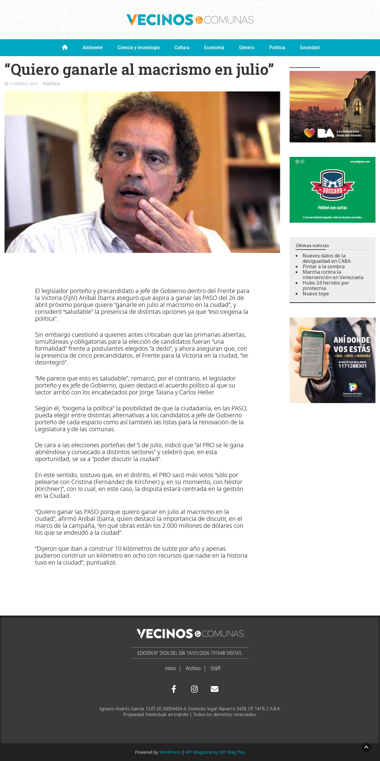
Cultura (181, 47)
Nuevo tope (316, 293)
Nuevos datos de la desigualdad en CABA (327, 258)
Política (277, 47)
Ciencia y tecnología (139, 47)
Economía (214, 47)
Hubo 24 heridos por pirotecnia (326, 285)
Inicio (170, 668)
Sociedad (310, 47)
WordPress (170, 752)
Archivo (193, 668)
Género (247, 47)
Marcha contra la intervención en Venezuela (333, 275)
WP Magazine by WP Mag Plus (215, 752)
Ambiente (93, 47)
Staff (215, 668)
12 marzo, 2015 (23, 83)
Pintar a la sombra (324, 266)
